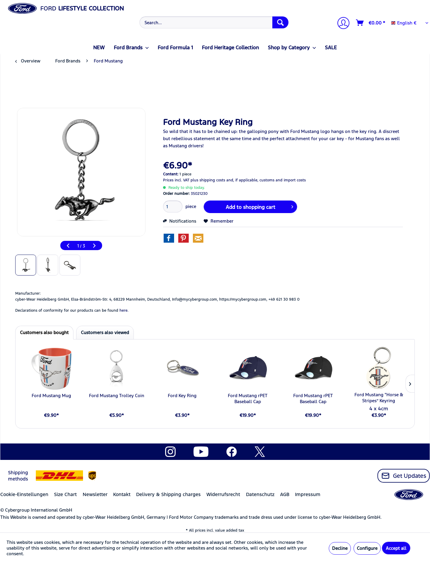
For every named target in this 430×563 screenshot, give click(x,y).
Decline (340, 548)
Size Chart (65, 494)
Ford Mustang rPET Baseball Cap (248, 398)
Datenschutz (260, 494)
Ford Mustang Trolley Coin (116, 395)
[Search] (280, 22)
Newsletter (95, 494)
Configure (367, 548)
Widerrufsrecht (223, 494)
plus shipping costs (208, 180)
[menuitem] (213, 22)
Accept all (396, 548)
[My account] (341, 23)
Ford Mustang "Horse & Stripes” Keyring (378, 397)
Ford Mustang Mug (51, 395)
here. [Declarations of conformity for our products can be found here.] (123, 310)
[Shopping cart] (371, 23)
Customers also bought (44, 332)
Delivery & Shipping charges (168, 494)
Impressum (307, 494)
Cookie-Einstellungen (24, 494)
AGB (284, 494)
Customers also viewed (105, 332)
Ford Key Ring (182, 395)
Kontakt (121, 494)
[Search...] (213, 22)
